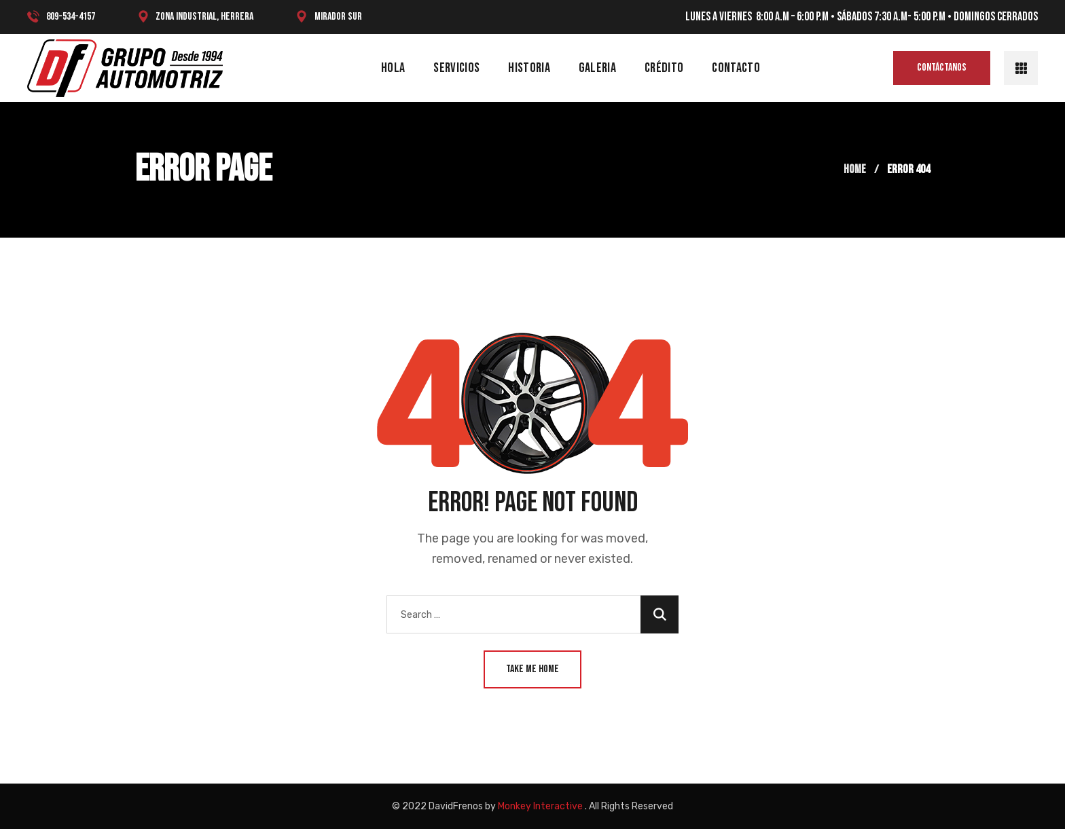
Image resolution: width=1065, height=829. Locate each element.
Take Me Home (532, 669)
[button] (941, 68)
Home (855, 169)
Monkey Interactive (540, 806)
